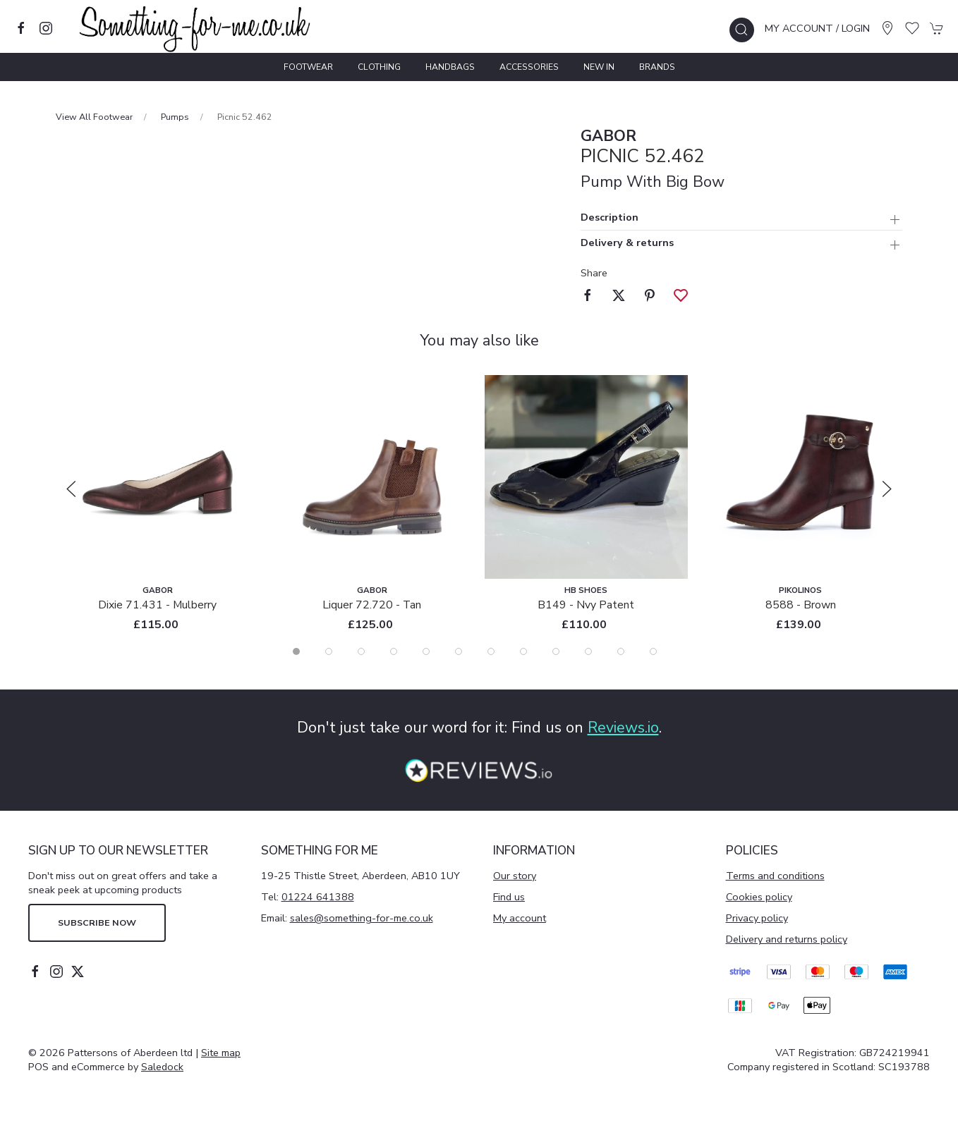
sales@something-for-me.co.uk (361, 918)
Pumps (175, 117)
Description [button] (609, 218)
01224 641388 (317, 897)
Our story (514, 876)
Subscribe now (97, 922)
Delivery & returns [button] (627, 244)
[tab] (296, 651)
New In (598, 67)
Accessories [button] (529, 67)
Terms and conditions (775, 876)
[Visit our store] (887, 28)
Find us (509, 897)
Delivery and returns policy (786, 939)
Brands (657, 67)
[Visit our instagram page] (46, 28)
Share (594, 273)
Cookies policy (759, 897)
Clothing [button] (379, 67)
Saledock (162, 1067)
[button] (741, 30)
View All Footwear (94, 117)
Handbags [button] (450, 67)
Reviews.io (623, 727)
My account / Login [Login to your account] (817, 28)
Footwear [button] (308, 67)
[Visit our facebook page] (21, 28)
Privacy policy (757, 918)
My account (519, 918)
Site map (221, 1053)
